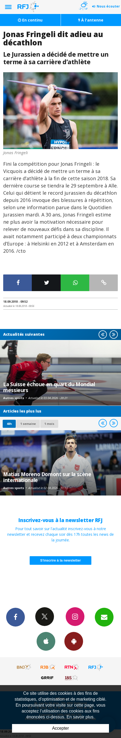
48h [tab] (9, 424)
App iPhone (46, 641)
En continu (30, 20)
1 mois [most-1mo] (49, 424)
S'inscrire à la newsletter (60, 560)
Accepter (60, 728)
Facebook (15, 617)
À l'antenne (90, 20)
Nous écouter (108, 6)
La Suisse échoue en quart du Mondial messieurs (49, 387)
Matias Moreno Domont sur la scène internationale (47, 477)
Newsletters (104, 617)
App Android (73, 641)
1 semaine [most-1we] (28, 424)
